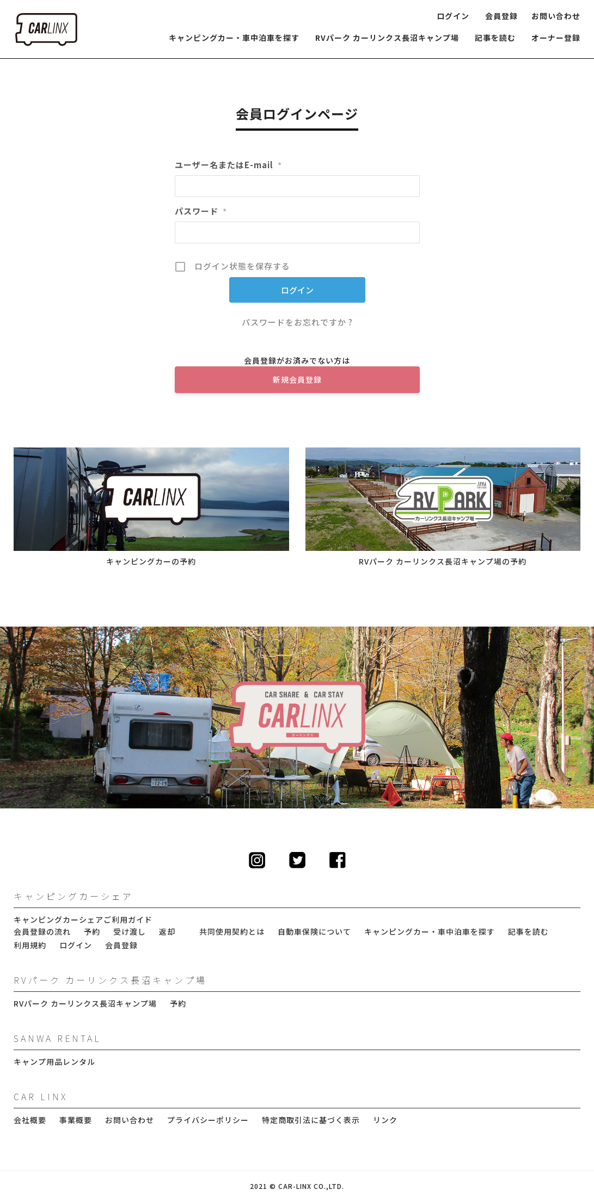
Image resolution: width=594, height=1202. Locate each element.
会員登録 (501, 16)
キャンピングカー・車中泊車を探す (234, 38)
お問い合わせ (555, 16)
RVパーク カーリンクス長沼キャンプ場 (387, 38)
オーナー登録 (555, 38)
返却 (167, 932)
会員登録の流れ (42, 932)
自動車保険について (314, 932)
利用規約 (30, 945)
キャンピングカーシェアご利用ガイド (83, 920)
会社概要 (30, 1120)
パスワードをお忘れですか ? (297, 322)
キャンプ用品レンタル (54, 1062)
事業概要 (75, 1120)
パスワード (201, 211)
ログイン (453, 16)
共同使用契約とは (232, 932)
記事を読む (495, 38)
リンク (385, 1120)
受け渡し (129, 932)
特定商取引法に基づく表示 (311, 1120)
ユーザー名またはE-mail (228, 164)
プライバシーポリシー (208, 1120)
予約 (92, 932)
